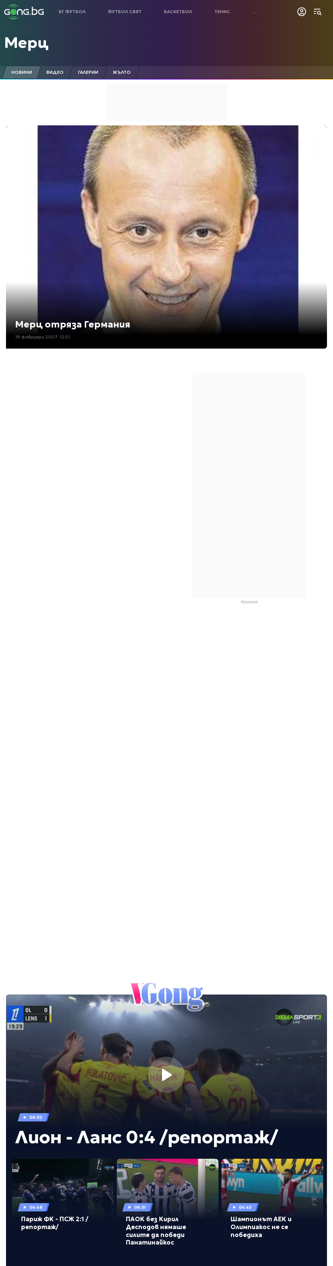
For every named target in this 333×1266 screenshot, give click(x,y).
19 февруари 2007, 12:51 (42, 337)
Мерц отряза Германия (72, 324)
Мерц (26, 42)
